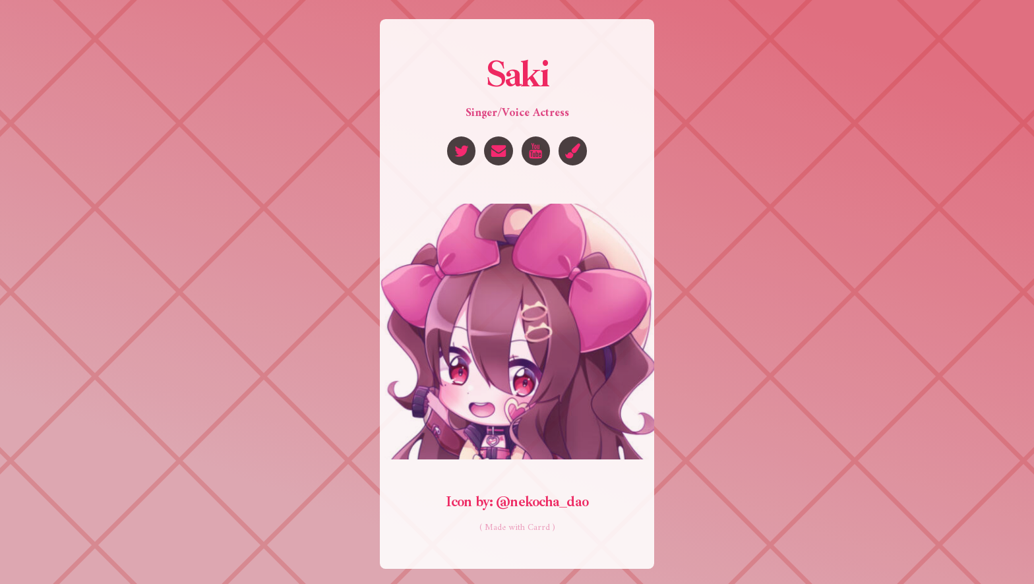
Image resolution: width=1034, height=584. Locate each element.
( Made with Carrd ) (517, 528)
